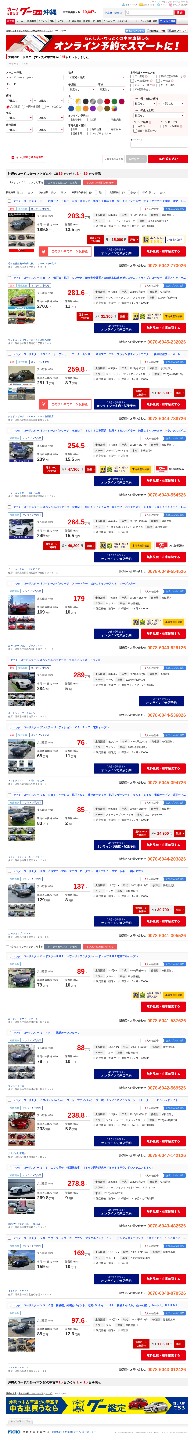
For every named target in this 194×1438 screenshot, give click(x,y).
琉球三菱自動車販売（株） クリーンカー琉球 (32, 263)
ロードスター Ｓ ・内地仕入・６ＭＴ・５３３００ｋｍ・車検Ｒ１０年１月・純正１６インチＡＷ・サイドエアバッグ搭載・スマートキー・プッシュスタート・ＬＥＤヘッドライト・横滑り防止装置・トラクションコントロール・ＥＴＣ (104, 201)
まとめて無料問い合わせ (99, 182)
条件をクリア (136, 159)
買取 (155, 21)
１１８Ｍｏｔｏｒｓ (18, 1367)
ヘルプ (164, 5)
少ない (134, 192)
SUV (52, 21)
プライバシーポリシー (85, 1432)
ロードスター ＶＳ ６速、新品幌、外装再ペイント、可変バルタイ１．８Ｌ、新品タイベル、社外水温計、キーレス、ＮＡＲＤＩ (100, 1305)
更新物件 (114, 129)
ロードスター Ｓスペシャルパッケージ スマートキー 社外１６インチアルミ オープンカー (79, 583)
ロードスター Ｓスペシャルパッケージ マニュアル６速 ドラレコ (60, 660)
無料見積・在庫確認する (163, 251)
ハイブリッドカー (99, 133)
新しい (20, 192)
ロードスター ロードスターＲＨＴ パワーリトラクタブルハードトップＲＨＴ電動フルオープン (80, 956)
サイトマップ (131, 5)
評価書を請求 (174, 239)
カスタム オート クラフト (23, 1019)
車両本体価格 (31, 106)
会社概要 (56, 1432)
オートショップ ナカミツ (21, 713)
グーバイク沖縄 (167, 21)
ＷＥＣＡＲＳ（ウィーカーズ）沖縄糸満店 (29, 340)
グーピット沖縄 (143, 21)
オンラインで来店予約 (116, 251)
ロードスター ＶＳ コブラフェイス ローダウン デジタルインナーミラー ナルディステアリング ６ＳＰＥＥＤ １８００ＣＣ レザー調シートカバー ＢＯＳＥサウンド (104, 1238)
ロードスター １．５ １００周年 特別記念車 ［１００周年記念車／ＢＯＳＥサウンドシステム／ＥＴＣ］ (88, 1167)
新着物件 (94, 129)
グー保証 (163, 80)
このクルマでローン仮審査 (69, 251)
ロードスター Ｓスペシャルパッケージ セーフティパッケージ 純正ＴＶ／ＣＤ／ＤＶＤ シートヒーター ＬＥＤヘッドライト (100, 1100)
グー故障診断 (139, 80)
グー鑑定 (96, 21)
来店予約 (75, 119)
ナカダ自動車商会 (17, 1153)
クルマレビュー (125, 21)
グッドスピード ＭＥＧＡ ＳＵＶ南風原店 (31, 416)
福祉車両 (76, 21)
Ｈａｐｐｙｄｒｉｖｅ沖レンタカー (26, 780)
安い (53, 192)
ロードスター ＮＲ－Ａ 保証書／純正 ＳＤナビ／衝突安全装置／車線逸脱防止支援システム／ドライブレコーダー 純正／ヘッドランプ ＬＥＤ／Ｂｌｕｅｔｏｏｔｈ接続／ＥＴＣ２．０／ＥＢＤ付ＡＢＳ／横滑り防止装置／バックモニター (104, 277)
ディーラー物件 (141, 85)
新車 (72, 129)
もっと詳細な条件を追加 (29, 157)
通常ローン (141, 126)
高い (63, 192)
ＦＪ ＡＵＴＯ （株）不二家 (24, 493)
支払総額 (13, 106)
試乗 (91, 119)
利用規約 (67, 1432)
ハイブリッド (63, 21)
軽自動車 (31, 21)
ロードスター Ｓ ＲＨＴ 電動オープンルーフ (51, 1032)
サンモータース (16, 1086)
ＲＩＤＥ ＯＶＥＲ (18, 1291)
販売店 (118, 12)
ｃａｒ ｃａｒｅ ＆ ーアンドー (26, 857)
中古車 (10, 21)
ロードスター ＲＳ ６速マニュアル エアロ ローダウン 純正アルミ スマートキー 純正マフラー (84, 871)
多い (124, 192)
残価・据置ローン (145, 130)
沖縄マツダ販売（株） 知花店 (24, 1224)
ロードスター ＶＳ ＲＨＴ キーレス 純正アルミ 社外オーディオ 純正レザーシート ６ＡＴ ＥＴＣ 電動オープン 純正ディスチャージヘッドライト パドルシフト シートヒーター (104, 794)
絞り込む (168, 159)
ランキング (109, 21)
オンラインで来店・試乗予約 (116, 404)
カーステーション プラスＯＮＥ (25, 646)
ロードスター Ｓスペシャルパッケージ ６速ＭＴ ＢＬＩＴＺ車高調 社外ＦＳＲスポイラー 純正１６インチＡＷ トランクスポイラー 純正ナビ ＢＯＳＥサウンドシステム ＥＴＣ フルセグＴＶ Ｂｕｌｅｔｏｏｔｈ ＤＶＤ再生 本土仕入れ (104, 430)
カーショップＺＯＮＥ (19, 933)
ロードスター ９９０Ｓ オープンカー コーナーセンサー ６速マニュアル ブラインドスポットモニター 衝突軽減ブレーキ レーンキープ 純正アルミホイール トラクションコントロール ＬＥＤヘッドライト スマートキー (104, 354)
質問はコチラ (149, 5)
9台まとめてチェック (19, 182)
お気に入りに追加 (180, 5)
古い (30, 192)
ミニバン (43, 21)
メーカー (20, 21)
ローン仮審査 (169, 126)
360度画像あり (140, 89)
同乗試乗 (114, 119)
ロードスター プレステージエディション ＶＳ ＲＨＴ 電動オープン (66, 727)
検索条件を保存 (115, 159)
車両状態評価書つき (169, 76)
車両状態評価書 (173, 316)
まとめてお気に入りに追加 (62, 182)
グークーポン (165, 85)
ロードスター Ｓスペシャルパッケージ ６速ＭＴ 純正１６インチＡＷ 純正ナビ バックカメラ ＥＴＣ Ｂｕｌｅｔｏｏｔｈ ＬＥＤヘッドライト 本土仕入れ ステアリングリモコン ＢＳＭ (104, 507)
